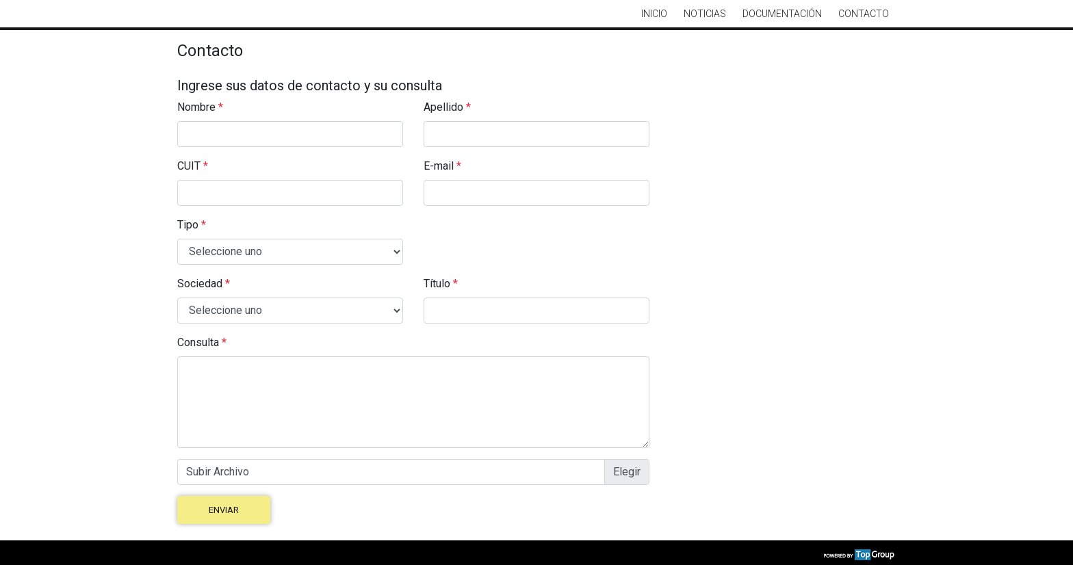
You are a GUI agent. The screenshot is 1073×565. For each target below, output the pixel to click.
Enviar (224, 510)
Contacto (863, 13)
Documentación (782, 13)
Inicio (654, 13)
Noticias (705, 13)
